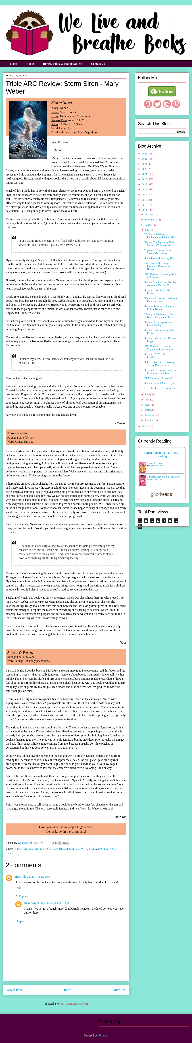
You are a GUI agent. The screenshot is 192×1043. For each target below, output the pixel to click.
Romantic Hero (154, 463)
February (150, 415)
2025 (145, 158)
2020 (145, 179)
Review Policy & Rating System (62, 63)
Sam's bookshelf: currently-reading (161, 454)
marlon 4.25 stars (86, 848)
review (10, 853)
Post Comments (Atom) (74, 1003)
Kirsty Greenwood (156, 466)
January (149, 420)
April (148, 404)
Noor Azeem (31, 902)
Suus (17, 876)
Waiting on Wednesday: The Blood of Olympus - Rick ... (159, 316)
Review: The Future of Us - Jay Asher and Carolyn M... (160, 284)
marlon (70, 848)
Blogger (103, 1035)
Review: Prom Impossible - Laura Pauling (158, 324)
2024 (145, 164)
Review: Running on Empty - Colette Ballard (159, 308)
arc (56, 848)
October (149, 214)
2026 (145, 153)
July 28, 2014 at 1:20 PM (36, 876)
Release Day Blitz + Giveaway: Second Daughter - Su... (160, 364)
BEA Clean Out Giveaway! (158, 378)
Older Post (119, 990)
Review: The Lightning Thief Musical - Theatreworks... (159, 244)
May (147, 399)
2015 (145, 205)
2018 (145, 189)
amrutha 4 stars (44, 848)
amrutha (28, 848)
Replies (23, 896)
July (147, 230)
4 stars (18, 848)
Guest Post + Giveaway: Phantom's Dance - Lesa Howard (158, 266)
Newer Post (14, 990)
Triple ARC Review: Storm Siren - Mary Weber (158, 252)
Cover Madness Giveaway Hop (160, 388)
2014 (145, 210)
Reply (17, 887)
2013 (145, 426)
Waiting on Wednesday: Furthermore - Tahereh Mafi (160, 236)
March (148, 409)
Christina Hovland (156, 479)
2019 (145, 184)
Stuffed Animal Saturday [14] (159, 258)
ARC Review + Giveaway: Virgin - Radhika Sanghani (159, 348)
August (149, 225)
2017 (145, 194)
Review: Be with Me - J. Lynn (159, 383)
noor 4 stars (111, 848)
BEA (62, 848)
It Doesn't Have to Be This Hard (163, 476)
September (150, 219)
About (30, 63)
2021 (145, 174)
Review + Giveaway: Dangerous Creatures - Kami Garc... (160, 372)
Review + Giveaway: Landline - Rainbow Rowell (160, 300)
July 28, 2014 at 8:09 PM (54, 902)
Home (14, 63)
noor (100, 848)
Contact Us (98, 63)
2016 (145, 200)
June (147, 394)
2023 (145, 169)
